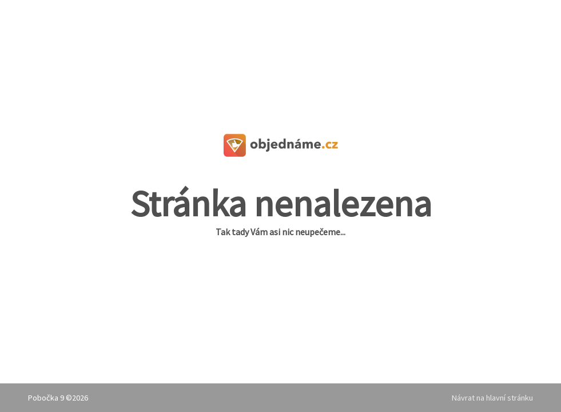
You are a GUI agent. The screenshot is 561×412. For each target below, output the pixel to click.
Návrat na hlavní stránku (492, 398)
